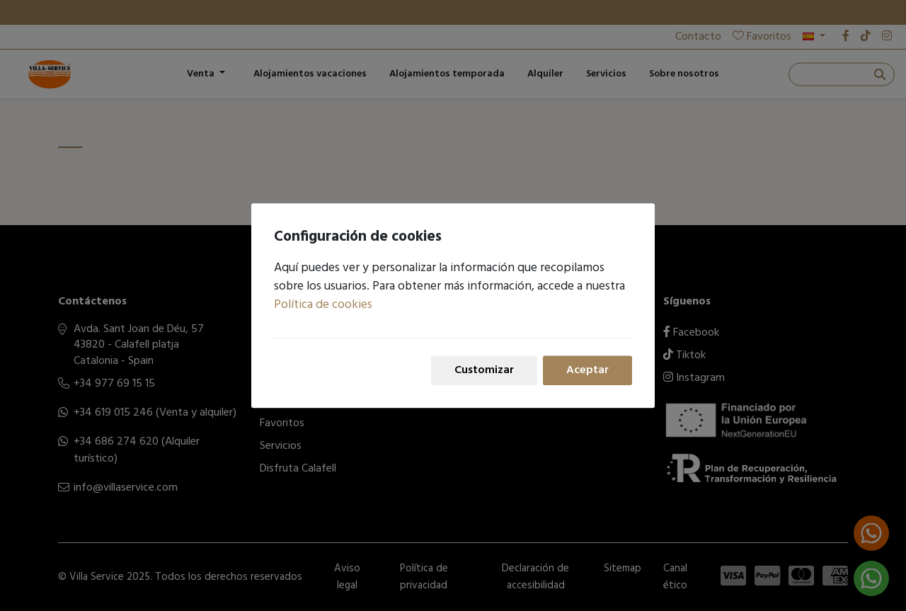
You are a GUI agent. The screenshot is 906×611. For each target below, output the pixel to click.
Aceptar (587, 370)
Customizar (484, 370)
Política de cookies (323, 305)
